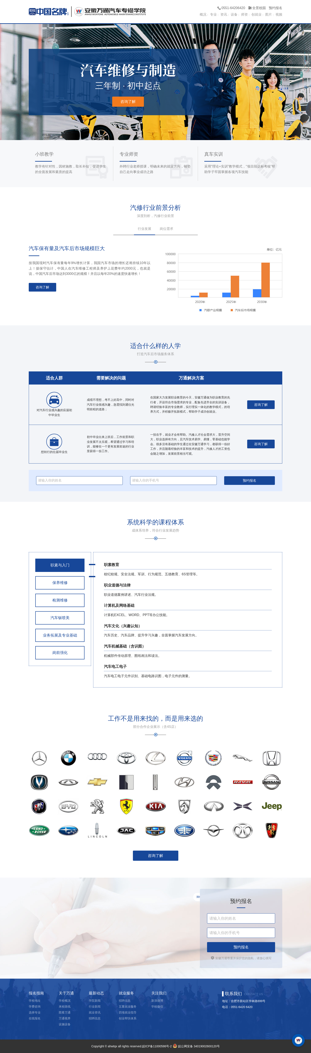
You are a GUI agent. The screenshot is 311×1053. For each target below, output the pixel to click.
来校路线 (65, 1006)
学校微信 (157, 1006)
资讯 (223, 14)
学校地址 (35, 1000)
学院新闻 (95, 1000)
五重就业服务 (127, 1006)
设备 (234, 14)
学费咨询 (35, 1006)
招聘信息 (95, 1018)
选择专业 (35, 1012)
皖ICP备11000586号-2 (157, 1046)
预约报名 (275, 8)
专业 (213, 14)
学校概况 (65, 1000)
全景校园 (257, 8)
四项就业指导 (127, 1012)
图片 (268, 14)
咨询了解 (128, 102)
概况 (203, 14)
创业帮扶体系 (127, 1018)
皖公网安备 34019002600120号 (196, 1046)
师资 (244, 14)
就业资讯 (95, 1012)
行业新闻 (95, 1006)
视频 (279, 14)
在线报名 (35, 1018)
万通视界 (65, 1018)
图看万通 (65, 1012)
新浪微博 (157, 1000)
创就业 (256, 14)
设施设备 (65, 1024)
